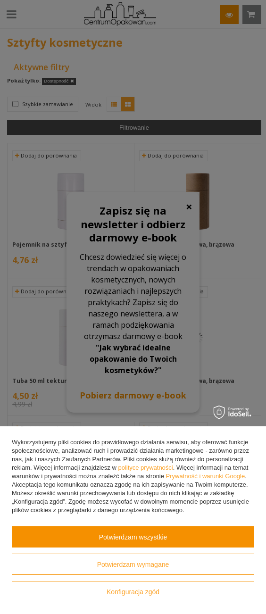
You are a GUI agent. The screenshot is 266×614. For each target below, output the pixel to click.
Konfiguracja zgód (133, 592)
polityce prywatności (145, 467)
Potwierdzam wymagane (133, 564)
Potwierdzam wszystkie (133, 537)
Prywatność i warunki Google (205, 476)
